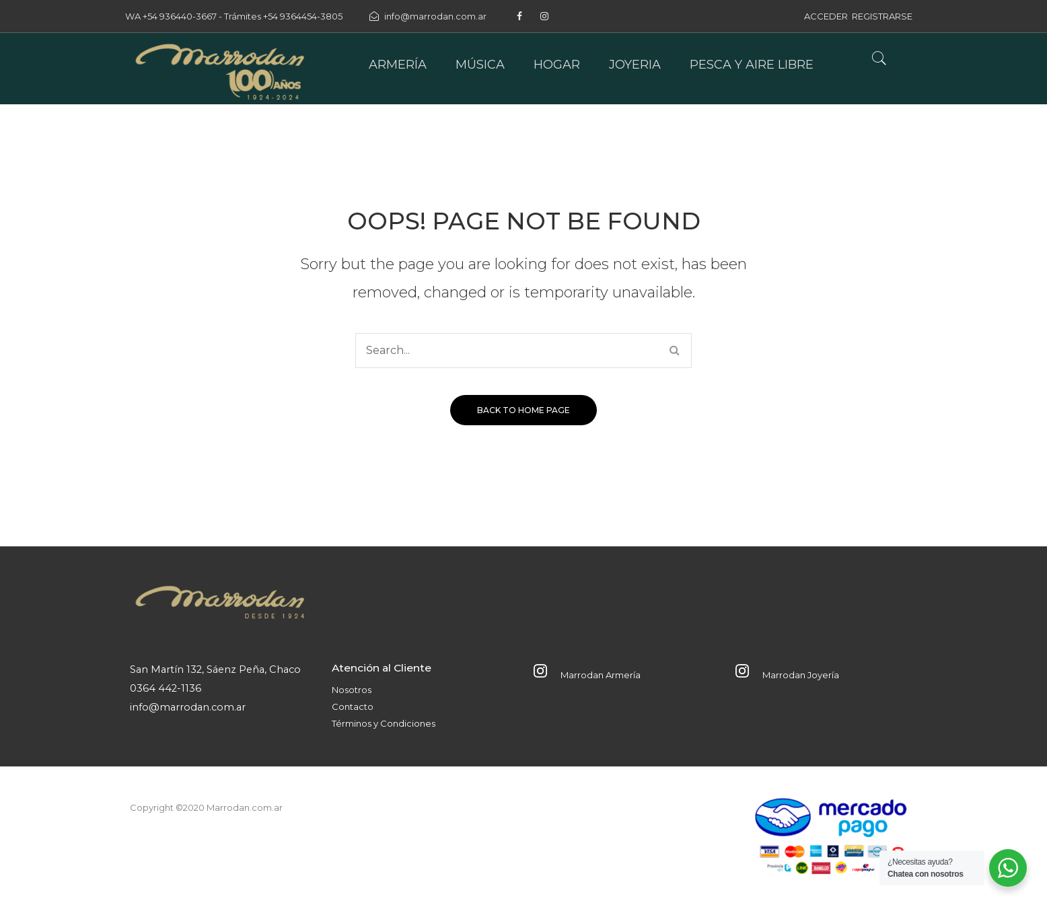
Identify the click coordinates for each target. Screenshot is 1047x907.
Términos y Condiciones (383, 723)
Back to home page (523, 410)
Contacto (352, 706)
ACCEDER (826, 16)
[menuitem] (398, 65)
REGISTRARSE (882, 16)
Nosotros (351, 689)
